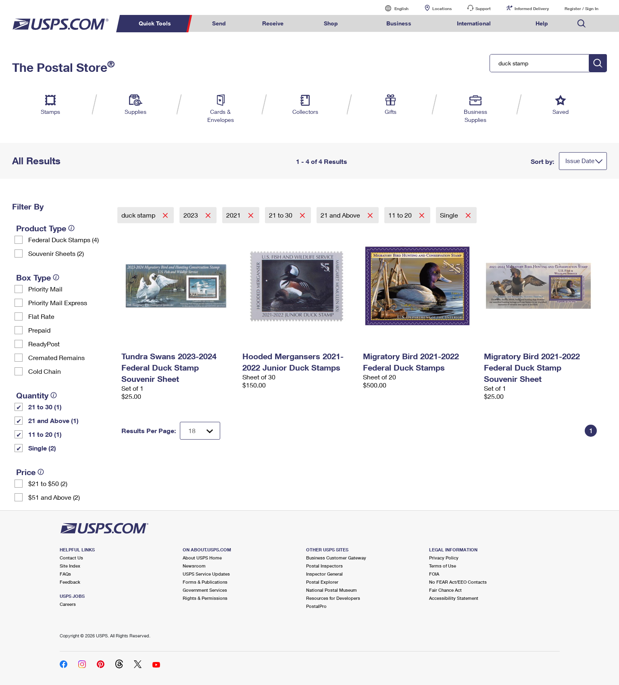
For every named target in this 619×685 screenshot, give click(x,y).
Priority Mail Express (57, 302)
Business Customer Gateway (336, 557)
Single (450, 215)
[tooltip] (71, 228)
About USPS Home (202, 557)
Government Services (205, 590)
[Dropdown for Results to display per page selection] (200, 431)
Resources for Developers (333, 598)
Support (483, 8)
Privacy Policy (444, 557)
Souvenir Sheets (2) (56, 253)
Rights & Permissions (205, 598)
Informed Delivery (532, 8)
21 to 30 (281, 215)
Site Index (70, 565)
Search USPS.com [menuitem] (581, 23)
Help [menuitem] (542, 23)
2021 (234, 215)
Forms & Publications (205, 581)
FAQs (65, 573)
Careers (68, 604)
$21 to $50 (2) (47, 483)
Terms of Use (442, 565)
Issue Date (579, 160)
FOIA (434, 573)
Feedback (70, 581)
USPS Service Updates (206, 573)
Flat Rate (41, 316)
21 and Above (341, 215)
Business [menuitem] (398, 23)
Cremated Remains (56, 357)
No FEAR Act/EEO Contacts (458, 581)
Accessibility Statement (453, 598)
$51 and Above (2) (54, 497)
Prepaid (39, 330)
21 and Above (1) (53, 420)
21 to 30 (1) (45, 407)
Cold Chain (44, 371)
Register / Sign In (581, 8)
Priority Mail (45, 289)
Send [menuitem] (219, 23)
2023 (191, 215)
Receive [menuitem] (272, 23)
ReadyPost (44, 344)
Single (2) (42, 448)
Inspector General (324, 573)
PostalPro (316, 606)
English (393, 8)
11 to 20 (400, 215)
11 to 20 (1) (45, 434)
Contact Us (71, 557)
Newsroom (194, 565)
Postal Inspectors (324, 565)
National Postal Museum (331, 590)
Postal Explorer (322, 581)
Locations (442, 8)
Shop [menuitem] (331, 23)
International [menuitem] (474, 23)
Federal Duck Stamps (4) (63, 239)
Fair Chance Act (445, 590)
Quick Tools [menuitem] (155, 23)
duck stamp (139, 215)
